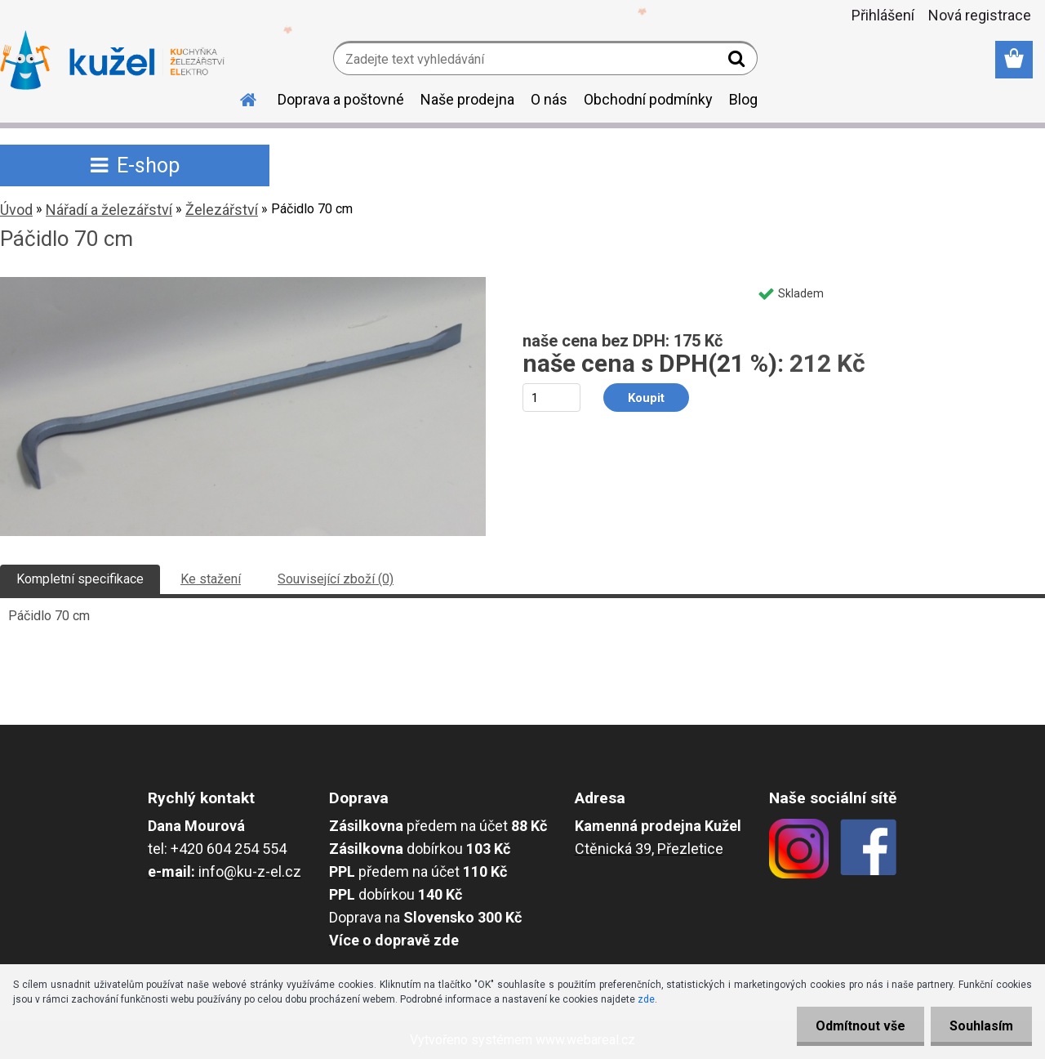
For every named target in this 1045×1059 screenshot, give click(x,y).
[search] (738, 62)
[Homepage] (238, 97)
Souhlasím (980, 1026)
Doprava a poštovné (341, 99)
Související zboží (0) (336, 579)
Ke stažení (210, 579)
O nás (549, 99)
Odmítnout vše (855, 1026)
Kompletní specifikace (80, 579)
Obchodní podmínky (648, 99)
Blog (743, 99)
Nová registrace (979, 15)
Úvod (16, 209)
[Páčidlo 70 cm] (243, 283)
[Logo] (112, 60)
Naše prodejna (467, 99)
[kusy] (551, 397)
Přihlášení (883, 15)
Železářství (221, 209)
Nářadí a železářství (109, 209)
